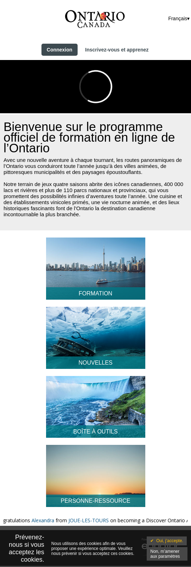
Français (177, 18)
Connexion (59, 50)
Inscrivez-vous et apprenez (116, 50)
